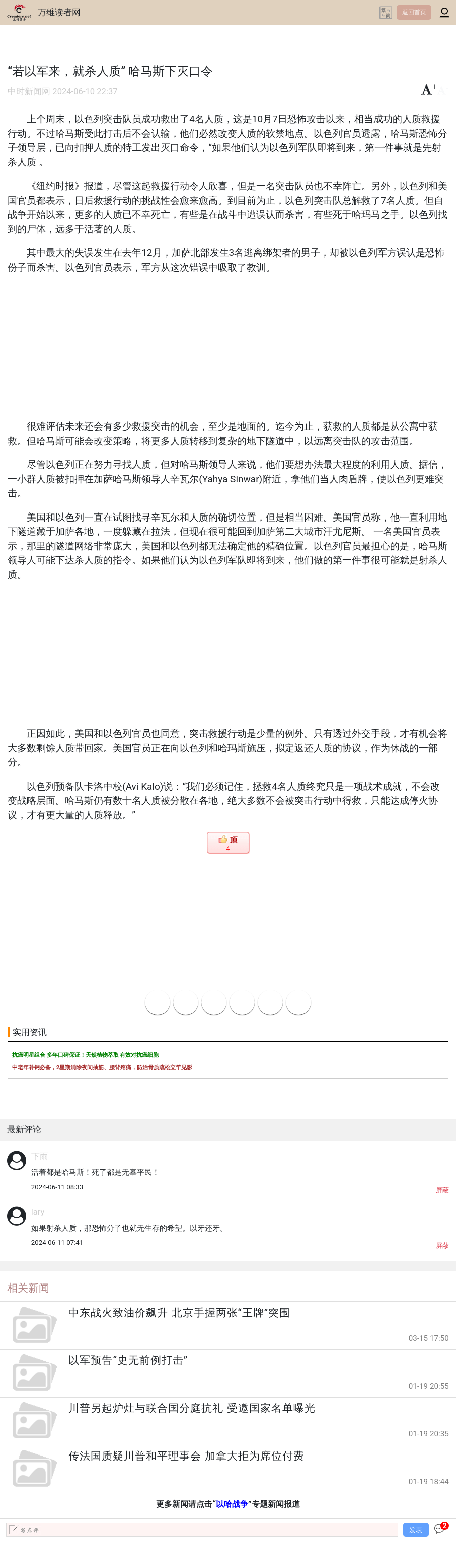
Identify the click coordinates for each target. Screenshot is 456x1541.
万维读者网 (59, 12)
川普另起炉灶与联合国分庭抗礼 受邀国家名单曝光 (191, 1408)
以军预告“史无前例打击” (128, 1360)
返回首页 (414, 12)
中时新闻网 (29, 91)
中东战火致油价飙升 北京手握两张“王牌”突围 (179, 1313)
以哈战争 (232, 1504)
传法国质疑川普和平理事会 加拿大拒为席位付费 (186, 1456)
